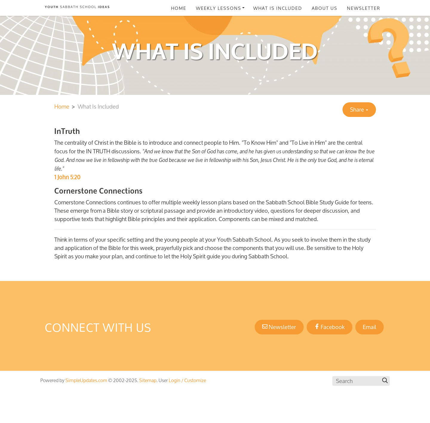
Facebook (329, 327)
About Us (324, 8)
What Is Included (277, 8)
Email (369, 327)
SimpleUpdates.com (86, 380)
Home (178, 8)
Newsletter (363, 8)
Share (359, 109)
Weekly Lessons (218, 8)
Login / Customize (187, 380)
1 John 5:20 (67, 177)
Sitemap (147, 380)
